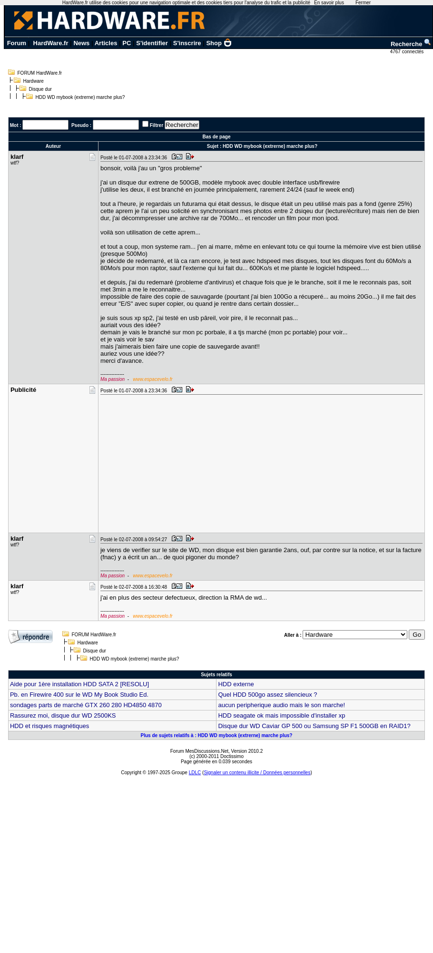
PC (126, 43)
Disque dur (40, 89)
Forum (16, 43)
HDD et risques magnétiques (49, 725)
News (81, 43)
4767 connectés (407, 51)
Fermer (363, 2)
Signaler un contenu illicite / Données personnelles (257, 772)
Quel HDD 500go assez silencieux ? (267, 694)
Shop (219, 43)
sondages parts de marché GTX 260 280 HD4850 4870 (86, 705)
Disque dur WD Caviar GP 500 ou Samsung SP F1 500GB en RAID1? (314, 725)
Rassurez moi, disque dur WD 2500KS (63, 715)
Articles (106, 43)
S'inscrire (187, 43)
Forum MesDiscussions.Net (199, 751)
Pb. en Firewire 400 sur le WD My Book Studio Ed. (79, 694)
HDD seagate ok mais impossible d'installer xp (281, 715)
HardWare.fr (51, 43)
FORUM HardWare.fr (40, 73)
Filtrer (156, 125)
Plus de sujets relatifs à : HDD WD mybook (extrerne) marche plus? (217, 735)
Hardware (33, 81)
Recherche (411, 44)
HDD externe (236, 684)
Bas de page (217, 136)
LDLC (195, 772)
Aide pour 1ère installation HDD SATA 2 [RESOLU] (79, 684)
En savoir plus (329, 2)
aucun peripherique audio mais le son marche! (281, 705)
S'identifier (152, 43)
